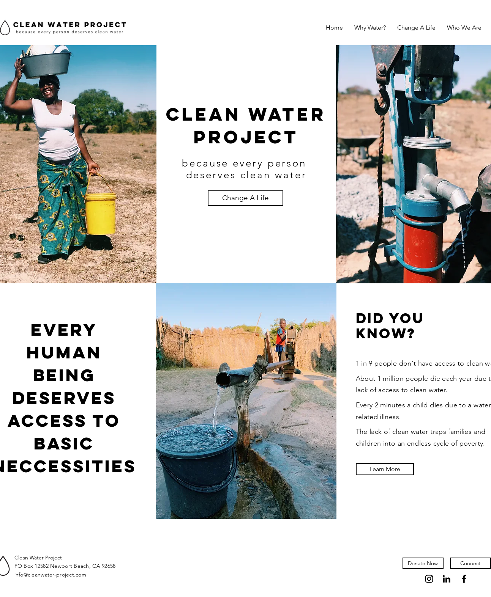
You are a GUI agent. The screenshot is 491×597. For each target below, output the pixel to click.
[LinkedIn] (446, 578)
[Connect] (470, 563)
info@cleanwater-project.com (50, 574)
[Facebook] (464, 578)
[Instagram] (429, 578)
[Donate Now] (423, 563)
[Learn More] (385, 469)
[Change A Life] (245, 198)
